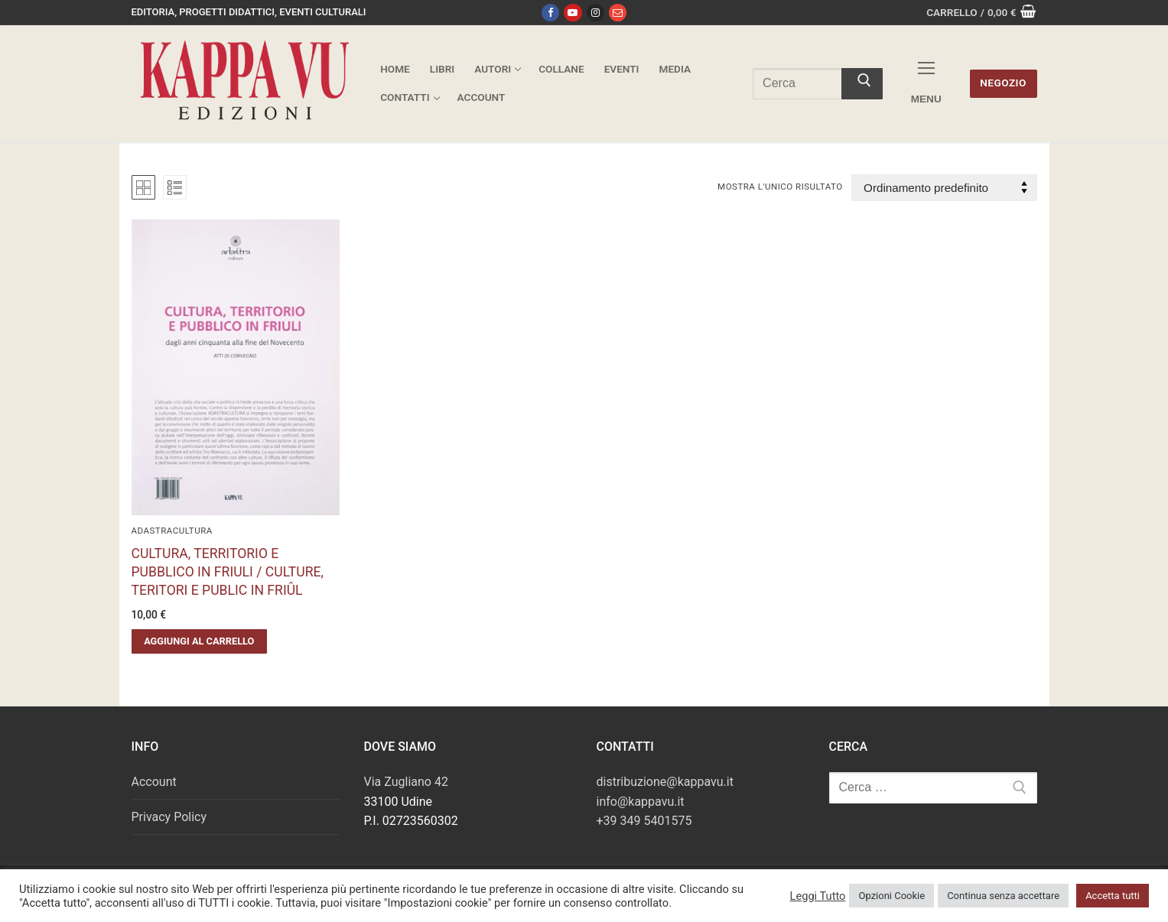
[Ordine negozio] (943, 187)
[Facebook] (550, 12)
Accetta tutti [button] (1112, 895)
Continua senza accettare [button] (1003, 895)
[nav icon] (926, 84)
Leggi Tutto (817, 896)
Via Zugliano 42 (406, 781)
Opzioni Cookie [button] (891, 895)
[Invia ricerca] (862, 84)
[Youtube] (572, 12)
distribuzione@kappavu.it (665, 781)
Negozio (1003, 82)
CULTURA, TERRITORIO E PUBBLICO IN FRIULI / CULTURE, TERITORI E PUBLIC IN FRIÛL (228, 572)
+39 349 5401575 (644, 820)
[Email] (617, 12)
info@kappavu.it (641, 801)
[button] (200, 641)
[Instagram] (595, 12)
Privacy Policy (169, 817)
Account (154, 781)
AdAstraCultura (172, 530)
